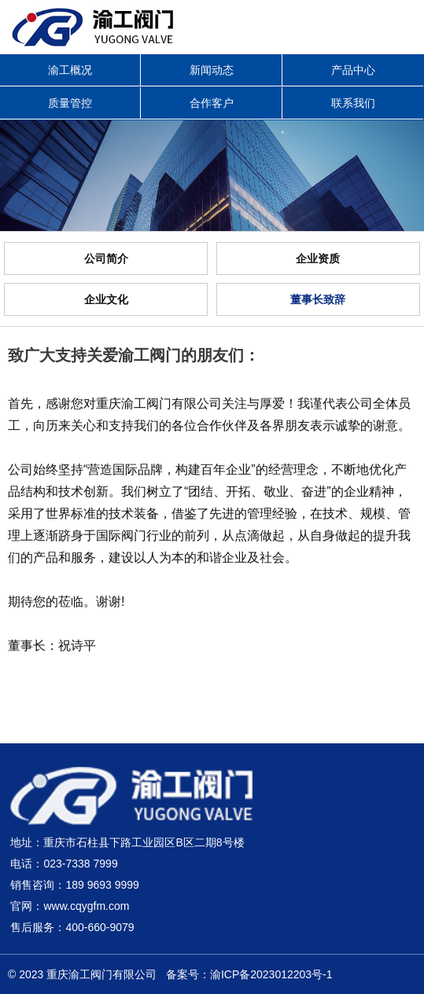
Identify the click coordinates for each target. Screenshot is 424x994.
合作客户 (212, 103)
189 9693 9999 (101, 884)
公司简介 (106, 258)
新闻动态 (212, 70)
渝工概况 (70, 70)
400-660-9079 (99, 927)
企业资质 (318, 258)
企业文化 (106, 299)
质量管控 (70, 103)
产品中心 (353, 70)
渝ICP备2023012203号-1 (271, 974)
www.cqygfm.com (86, 906)
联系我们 (353, 103)
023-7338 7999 (80, 863)
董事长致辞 (317, 299)
